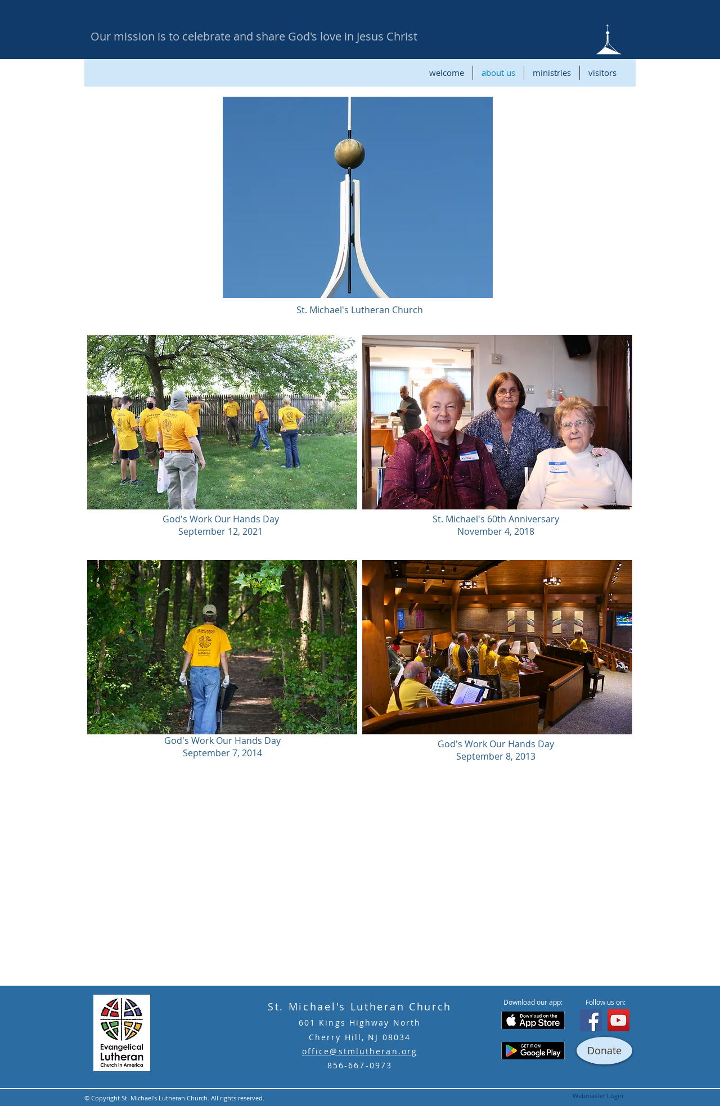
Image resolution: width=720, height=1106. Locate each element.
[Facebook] (591, 1020)
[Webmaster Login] (598, 1096)
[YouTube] (618, 1020)
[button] (358, 197)
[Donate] (604, 1050)
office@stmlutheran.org (359, 1051)
